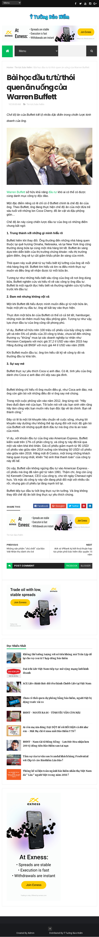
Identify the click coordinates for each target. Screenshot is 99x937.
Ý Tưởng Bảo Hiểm (73, 933)
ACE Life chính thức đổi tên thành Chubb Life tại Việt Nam (57, 683)
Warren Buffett (16, 192)
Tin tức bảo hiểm (23, 67)
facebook (71, 566)
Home (10, 67)
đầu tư (53, 192)
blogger (86, 566)
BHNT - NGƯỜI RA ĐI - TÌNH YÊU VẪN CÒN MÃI (51, 712)
